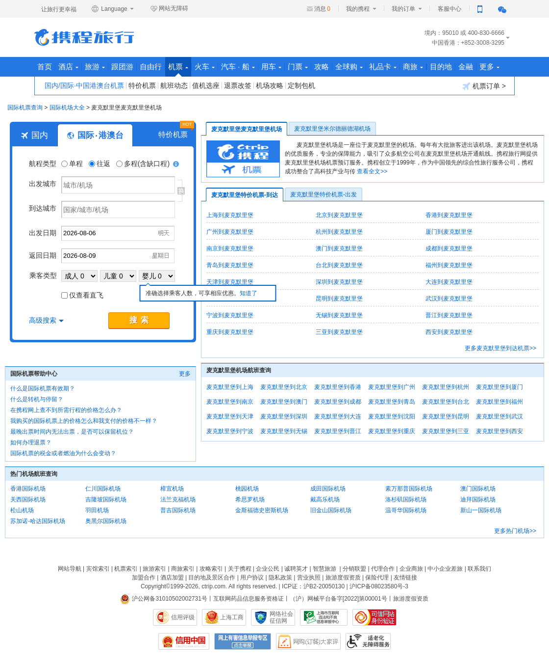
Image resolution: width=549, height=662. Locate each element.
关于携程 (239, 568)
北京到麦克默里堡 (339, 215)
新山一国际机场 (480, 510)
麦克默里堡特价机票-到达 (244, 195)
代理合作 (383, 568)
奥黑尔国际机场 (105, 521)
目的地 (441, 66)
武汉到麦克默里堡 (449, 298)
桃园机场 (247, 488)
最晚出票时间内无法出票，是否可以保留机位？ (72, 431)
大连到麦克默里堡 (449, 281)
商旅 (413, 66)
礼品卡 (383, 66)
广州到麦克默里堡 (229, 231)
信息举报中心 (324, 617)
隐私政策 (280, 577)
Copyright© (155, 586)
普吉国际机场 (178, 510)
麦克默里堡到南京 (229, 401)
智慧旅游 (324, 568)
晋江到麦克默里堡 (449, 315)
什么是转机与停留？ (36, 399)
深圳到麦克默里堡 (339, 281)
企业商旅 (411, 568)
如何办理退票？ (30, 442)
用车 (271, 66)
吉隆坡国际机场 (105, 499)
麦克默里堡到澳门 (283, 401)
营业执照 (309, 577)
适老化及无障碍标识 (368, 641)
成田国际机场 (328, 488)
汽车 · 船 (238, 66)
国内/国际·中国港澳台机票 (84, 85)
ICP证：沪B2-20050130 (313, 586)
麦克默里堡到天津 (229, 416)
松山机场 (22, 510)
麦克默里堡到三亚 (445, 431)
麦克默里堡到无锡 (283, 431)
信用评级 (183, 617)
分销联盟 (354, 568)
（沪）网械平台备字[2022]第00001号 (338, 598)
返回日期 (42, 255)
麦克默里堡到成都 (337, 401)
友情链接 (405, 577)
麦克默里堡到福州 (499, 401)
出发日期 (42, 233)
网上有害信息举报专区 (242, 641)
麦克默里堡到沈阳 (391, 416)
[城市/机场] (118, 184)
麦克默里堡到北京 (283, 387)
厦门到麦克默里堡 (449, 231)
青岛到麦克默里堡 (229, 265)
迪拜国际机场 (478, 499)
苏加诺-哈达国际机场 (37, 521)
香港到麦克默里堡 (449, 215)
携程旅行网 (84, 37)
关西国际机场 (28, 499)
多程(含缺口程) (144, 163)
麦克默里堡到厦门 (499, 387)
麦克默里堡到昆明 (445, 416)
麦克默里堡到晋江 (337, 431)
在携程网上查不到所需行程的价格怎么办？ (66, 410)
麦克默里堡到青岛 (391, 401)
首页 (44, 66)
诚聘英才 (296, 568)
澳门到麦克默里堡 (339, 248)
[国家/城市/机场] (118, 209)
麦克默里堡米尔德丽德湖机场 (332, 128)
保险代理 (377, 577)
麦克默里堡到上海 (229, 387)
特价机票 (142, 85)
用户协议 (252, 577)
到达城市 (42, 208)
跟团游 (122, 66)
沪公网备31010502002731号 (164, 598)
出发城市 (42, 184)
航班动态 (174, 85)
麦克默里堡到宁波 (229, 431)
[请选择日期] (118, 233)
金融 (465, 66)
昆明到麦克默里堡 (339, 298)
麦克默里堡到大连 (337, 416)
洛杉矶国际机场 (405, 499)
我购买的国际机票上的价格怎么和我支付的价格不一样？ (83, 420)
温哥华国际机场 (405, 510)
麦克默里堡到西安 (499, 431)
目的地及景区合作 (211, 577)
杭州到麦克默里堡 (339, 231)
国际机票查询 (25, 107)
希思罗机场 (250, 499)
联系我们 (479, 568)
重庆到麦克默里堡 (229, 332)
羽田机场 (97, 510)
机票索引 (126, 568)
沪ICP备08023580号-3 (378, 586)
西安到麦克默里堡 (449, 332)
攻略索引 (211, 568)
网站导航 (69, 568)
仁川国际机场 (103, 488)
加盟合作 (143, 577)
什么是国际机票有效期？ (42, 388)
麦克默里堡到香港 (337, 387)
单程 (73, 163)
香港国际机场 (28, 488)
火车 (205, 66)
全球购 (349, 66)
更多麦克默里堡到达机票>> (500, 348)
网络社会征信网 (281, 617)
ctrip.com (213, 586)
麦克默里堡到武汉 (499, 416)
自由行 (151, 66)
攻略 (321, 66)
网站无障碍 (169, 9)
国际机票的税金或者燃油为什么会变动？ (63, 453)
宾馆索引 (98, 568)
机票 (178, 69)
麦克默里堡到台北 (445, 401)
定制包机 (301, 85)
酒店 (68, 66)
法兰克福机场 (178, 499)
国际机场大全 (67, 107)
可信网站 (374, 617)
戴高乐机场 (325, 499)
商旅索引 (183, 568)
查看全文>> (372, 171)
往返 (100, 163)
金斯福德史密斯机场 (261, 510)
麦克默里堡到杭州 (445, 387)
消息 (322, 8)
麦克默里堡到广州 (391, 387)
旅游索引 (154, 568)
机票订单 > (484, 86)
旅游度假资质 (343, 577)
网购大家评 (308, 641)
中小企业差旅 (445, 568)
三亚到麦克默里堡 (339, 332)
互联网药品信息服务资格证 (248, 598)
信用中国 (183, 641)
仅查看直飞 (82, 295)
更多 (489, 66)
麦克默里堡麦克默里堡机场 (246, 129)
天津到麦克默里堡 (229, 281)
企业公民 (267, 568)
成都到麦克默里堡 (449, 248)
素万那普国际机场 (408, 488)
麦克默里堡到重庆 (391, 431)
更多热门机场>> (515, 530)
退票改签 (237, 85)
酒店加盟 (172, 577)
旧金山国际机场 (330, 510)
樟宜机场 (172, 488)
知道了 (248, 293)
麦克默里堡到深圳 (283, 416)
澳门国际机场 (478, 488)
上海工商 (232, 617)
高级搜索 (46, 320)
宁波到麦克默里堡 (229, 315)
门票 (298, 66)
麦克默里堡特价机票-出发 (323, 194)
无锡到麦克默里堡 (339, 315)
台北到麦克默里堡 (339, 265)
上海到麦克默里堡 (229, 215)
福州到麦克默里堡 (449, 265)
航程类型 (42, 163)
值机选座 (206, 85)
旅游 (95, 66)
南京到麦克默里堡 (229, 248)
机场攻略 (269, 85)
